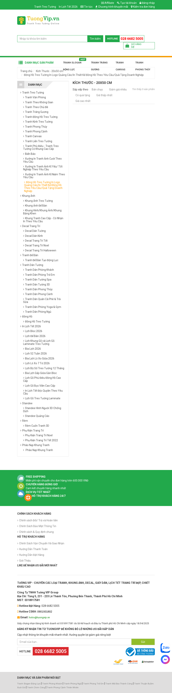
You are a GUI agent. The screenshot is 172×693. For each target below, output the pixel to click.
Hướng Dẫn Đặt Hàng (31, 554)
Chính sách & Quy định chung (36, 531)
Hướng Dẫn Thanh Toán (33, 549)
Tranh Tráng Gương (99, 63)
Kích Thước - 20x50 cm (49, 71)
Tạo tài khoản (127, 2)
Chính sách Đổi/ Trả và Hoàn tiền (38, 520)
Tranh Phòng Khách (52, 683)
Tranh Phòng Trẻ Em (93, 683)
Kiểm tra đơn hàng (144, 6)
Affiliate (107, 2)
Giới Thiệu (25, 560)
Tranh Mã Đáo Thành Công (118, 683)
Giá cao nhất (82, 101)
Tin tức (88, 6)
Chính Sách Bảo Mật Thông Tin (37, 526)
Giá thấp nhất (104, 95)
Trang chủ (26, 71)
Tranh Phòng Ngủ (72, 683)
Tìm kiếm (95, 38)
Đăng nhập (147, 2)
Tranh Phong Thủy (142, 63)
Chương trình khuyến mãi (113, 6)
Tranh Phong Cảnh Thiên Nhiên (63, 687)
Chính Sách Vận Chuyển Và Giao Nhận (41, 543)
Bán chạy (97, 89)
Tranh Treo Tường (45, 6)
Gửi (143, 641)
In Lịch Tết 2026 (68, 6)
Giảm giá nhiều (118, 89)
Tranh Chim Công (36, 687)
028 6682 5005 (132, 39)
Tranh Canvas (120, 63)
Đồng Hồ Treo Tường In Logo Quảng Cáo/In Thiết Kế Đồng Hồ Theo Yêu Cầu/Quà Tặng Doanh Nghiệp (84, 74)
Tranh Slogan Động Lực (72, 63)
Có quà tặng (82, 95)
